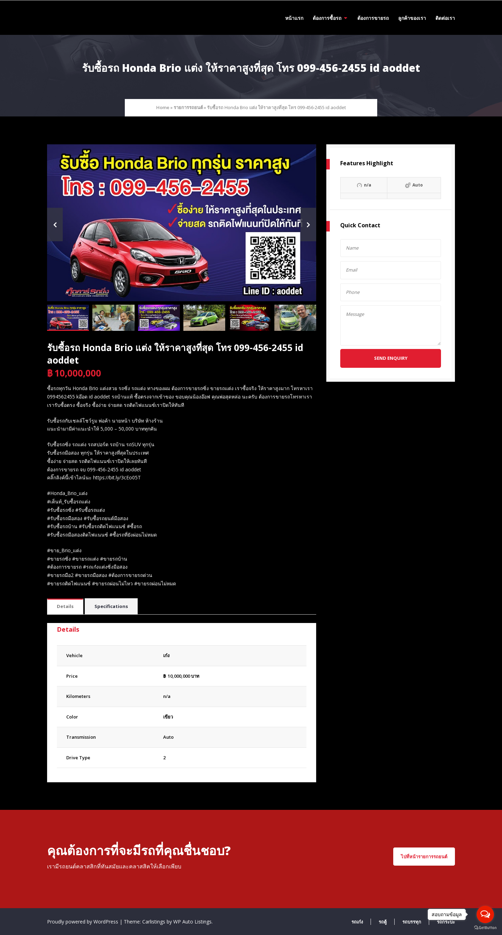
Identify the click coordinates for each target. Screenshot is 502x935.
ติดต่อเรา (445, 18)
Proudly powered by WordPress (83, 921)
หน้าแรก (294, 18)
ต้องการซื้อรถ (327, 18)
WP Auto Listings (192, 921)
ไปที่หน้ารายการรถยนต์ (424, 856)
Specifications (111, 606)
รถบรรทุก (411, 922)
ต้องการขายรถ (373, 18)
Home (162, 107)
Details (65, 606)
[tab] (65, 607)
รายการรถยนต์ (188, 107)
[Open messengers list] (485, 914)
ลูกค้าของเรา (412, 18)
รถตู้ (383, 922)
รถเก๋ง (357, 922)
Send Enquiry (391, 358)
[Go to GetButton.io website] (485, 928)
